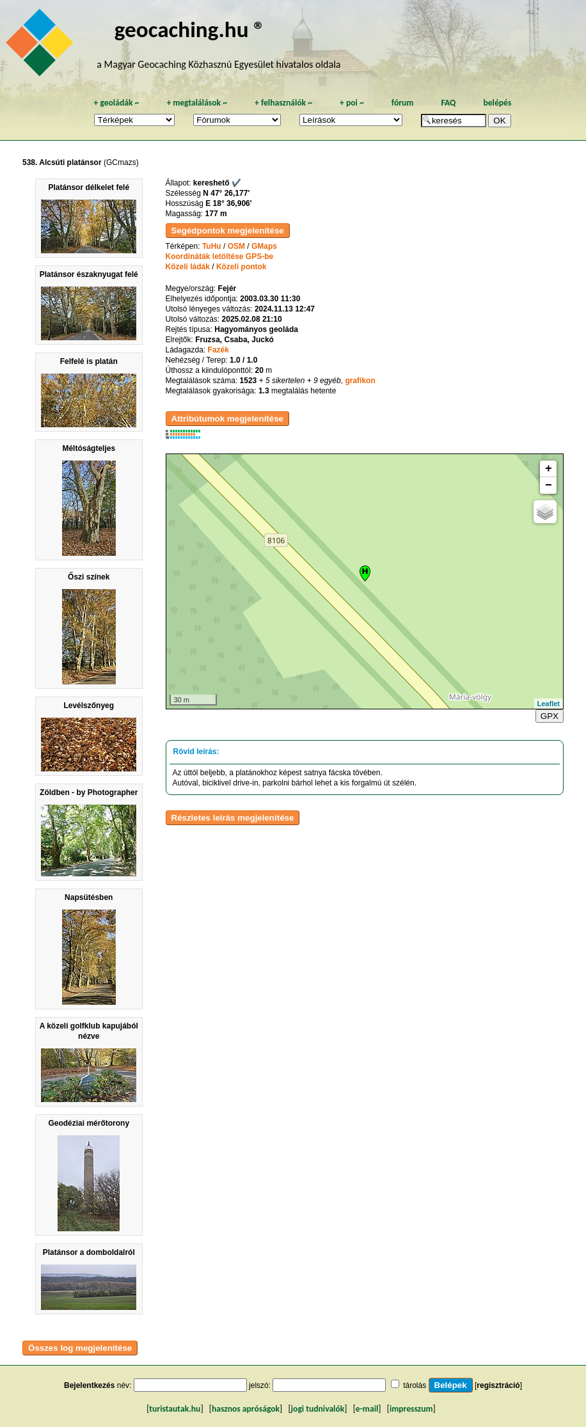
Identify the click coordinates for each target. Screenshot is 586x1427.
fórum (403, 102)
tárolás (414, 1385)
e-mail (367, 1408)
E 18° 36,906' (228, 203)
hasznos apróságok (246, 1408)
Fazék (218, 349)
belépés (497, 102)
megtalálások (197, 102)
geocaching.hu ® (190, 29)
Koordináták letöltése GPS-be (220, 256)
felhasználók (283, 102)
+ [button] (548, 469)
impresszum (411, 1408)
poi (352, 102)
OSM (236, 246)
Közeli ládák (188, 266)
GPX (549, 716)
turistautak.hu (174, 1408)
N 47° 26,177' (226, 193)
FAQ (448, 102)
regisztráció (498, 1385)
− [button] (548, 485)
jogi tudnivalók (318, 1408)
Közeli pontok (241, 266)
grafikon (360, 380)
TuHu (211, 246)
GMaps (264, 246)
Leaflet (548, 703)
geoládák (116, 102)
